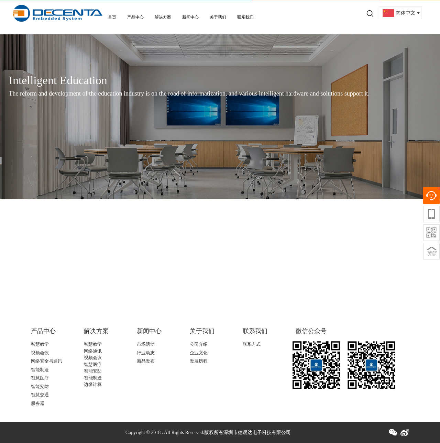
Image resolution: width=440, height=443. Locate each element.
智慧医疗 (40, 377)
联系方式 (252, 344)
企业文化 (199, 352)
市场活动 (146, 344)
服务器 (37, 403)
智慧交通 (40, 394)
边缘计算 (93, 384)
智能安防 (40, 386)
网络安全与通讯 (46, 361)
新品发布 (146, 361)
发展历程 (199, 361)
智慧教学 (40, 344)
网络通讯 (93, 351)
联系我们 (245, 17)
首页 (112, 17)
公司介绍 (199, 344)
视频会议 (40, 352)
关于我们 (218, 17)
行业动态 (146, 352)
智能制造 (40, 369)
